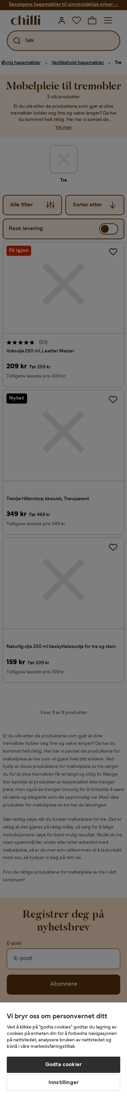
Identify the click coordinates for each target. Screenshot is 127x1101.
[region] (63, 1051)
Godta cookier (63, 1064)
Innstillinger (63, 1082)
